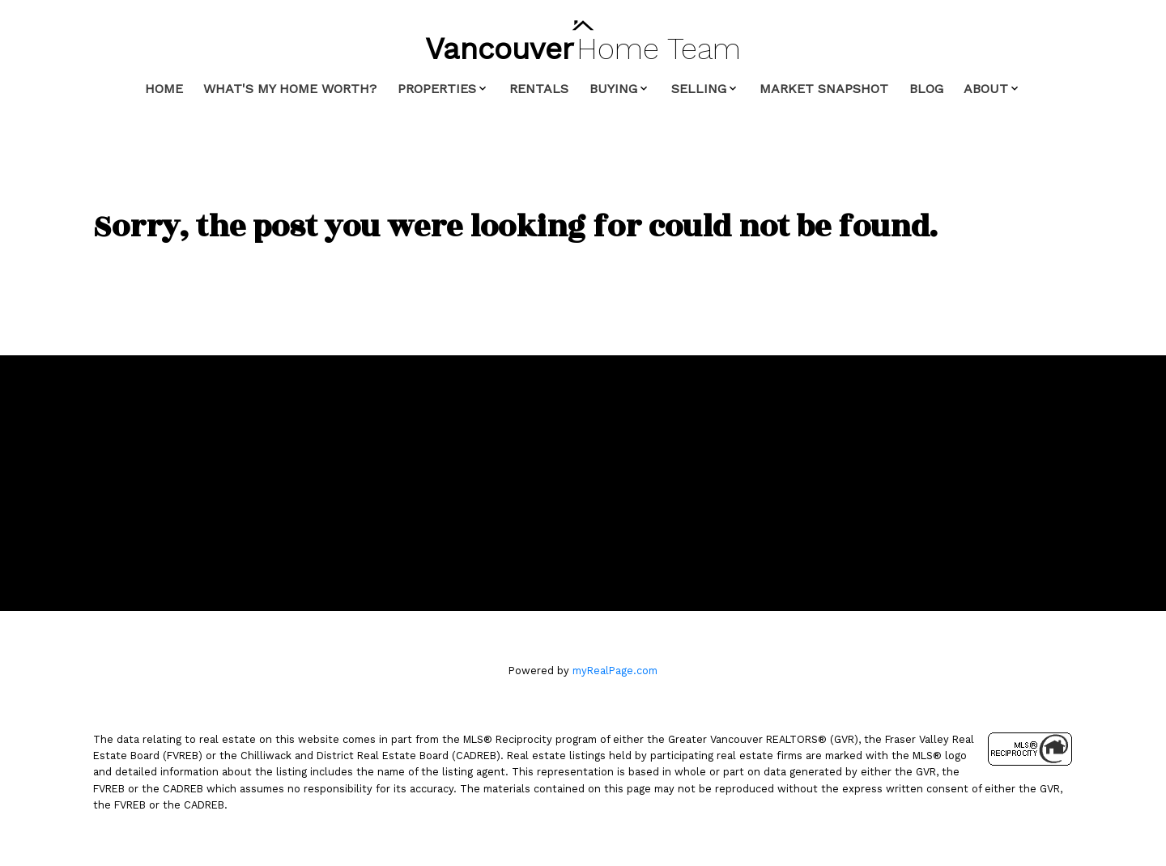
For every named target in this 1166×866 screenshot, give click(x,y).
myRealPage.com (614, 670)
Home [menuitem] (164, 88)
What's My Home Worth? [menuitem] (290, 88)
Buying (613, 88)
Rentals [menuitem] (538, 88)
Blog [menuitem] (926, 88)
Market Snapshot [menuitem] (824, 88)
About (986, 88)
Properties (437, 88)
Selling (698, 88)
